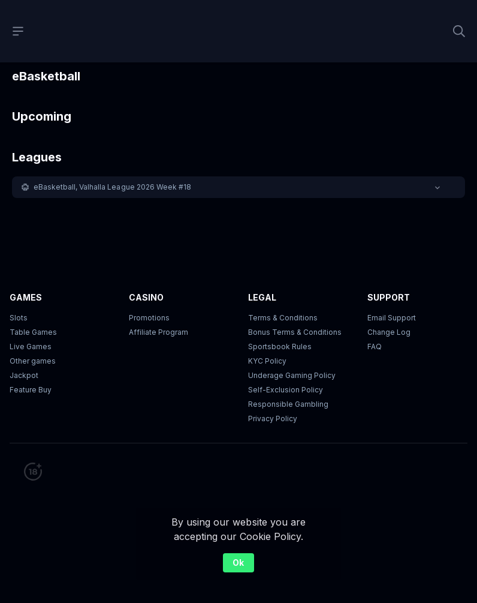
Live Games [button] (31, 346)
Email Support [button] (391, 317)
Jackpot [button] (24, 375)
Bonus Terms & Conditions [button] (295, 332)
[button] (238, 187)
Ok (238, 562)
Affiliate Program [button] (158, 332)
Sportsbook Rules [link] (280, 346)
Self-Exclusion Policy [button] (285, 389)
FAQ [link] (374, 346)
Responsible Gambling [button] (288, 404)
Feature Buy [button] (31, 389)
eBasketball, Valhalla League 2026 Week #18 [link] (112, 186)
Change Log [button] (388, 332)
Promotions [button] (149, 317)
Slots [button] (19, 317)
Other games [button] (33, 360)
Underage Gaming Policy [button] (292, 375)
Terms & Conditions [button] (283, 317)
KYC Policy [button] (267, 360)
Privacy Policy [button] (272, 418)
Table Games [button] (33, 332)
